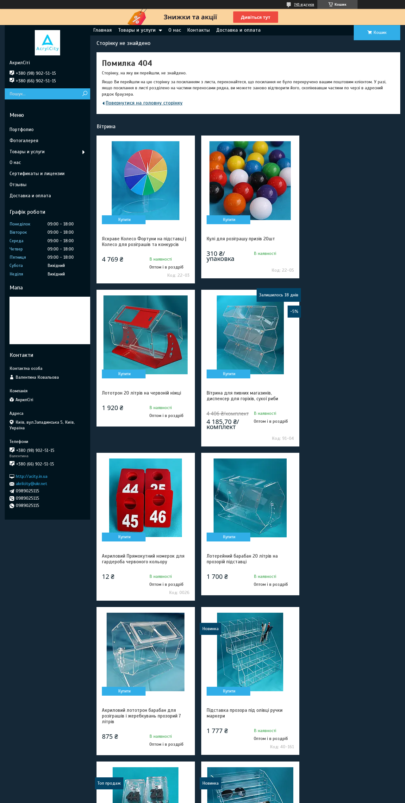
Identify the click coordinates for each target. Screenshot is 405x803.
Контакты (198, 30)
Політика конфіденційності (236, 797)
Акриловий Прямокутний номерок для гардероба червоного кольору (246, 395)
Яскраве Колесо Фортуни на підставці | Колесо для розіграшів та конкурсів (144, 241)
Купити (124, 219)
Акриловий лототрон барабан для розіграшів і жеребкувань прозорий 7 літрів (141, 561)
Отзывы (18, 184)
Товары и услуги (137, 30)
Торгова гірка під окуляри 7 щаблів (140, 710)
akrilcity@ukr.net (31, 483)
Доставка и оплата (238, 30)
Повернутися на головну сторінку (144, 103)
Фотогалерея (23, 140)
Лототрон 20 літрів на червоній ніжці (348, 239)
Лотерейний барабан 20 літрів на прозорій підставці (344, 395)
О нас (174, 30)
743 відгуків (304, 4)
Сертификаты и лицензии (37, 173)
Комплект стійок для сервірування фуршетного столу (242, 713)
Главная (102, 30)
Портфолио (21, 129)
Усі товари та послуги (367, 769)
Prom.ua (232, 785)
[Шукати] (84, 93)
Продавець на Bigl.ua (202, 791)
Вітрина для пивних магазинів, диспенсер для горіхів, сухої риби (137, 395)
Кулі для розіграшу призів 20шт (239, 239)
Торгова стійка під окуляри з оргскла (348, 710)
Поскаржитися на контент (186, 797)
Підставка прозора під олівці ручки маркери (243, 559)
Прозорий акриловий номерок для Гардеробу (345, 559)
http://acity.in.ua (31, 476)
